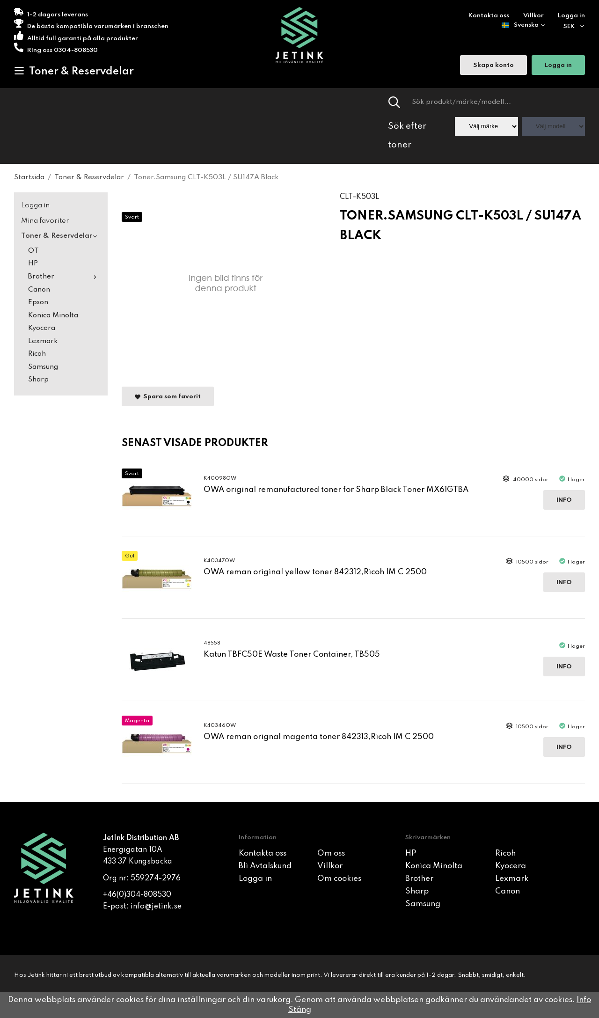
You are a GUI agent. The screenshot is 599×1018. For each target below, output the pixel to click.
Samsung (43, 367)
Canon (39, 289)
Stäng (299, 1010)
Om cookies (339, 879)
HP (33, 263)
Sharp (38, 379)
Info (564, 500)
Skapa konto (493, 66)
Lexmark (43, 341)
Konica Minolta (53, 315)
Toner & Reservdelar (74, 71)
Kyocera (41, 328)
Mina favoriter (45, 221)
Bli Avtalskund (265, 866)
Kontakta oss (488, 16)
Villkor (533, 16)
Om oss (331, 853)
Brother (64, 276)
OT (33, 251)
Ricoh (37, 354)
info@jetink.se (156, 906)
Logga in (571, 16)
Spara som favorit (168, 397)
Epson (38, 302)
